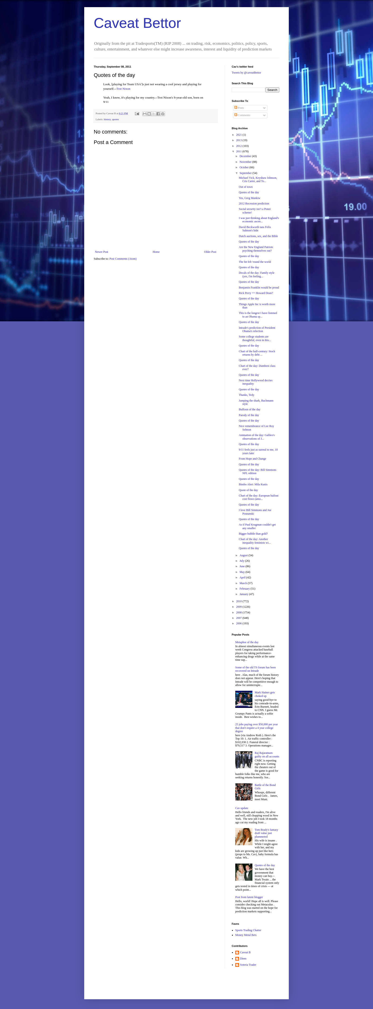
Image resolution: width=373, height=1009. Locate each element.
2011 (239, 151)
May (242, 572)
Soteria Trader (248, 964)
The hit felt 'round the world (255, 261)
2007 (239, 618)
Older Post (210, 251)
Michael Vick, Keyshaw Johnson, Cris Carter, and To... (258, 179)
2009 (239, 606)
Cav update (241, 808)
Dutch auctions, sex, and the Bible (258, 236)
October (245, 167)
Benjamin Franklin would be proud (259, 287)
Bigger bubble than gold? (253, 533)
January (244, 594)
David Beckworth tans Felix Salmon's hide (255, 228)
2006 (239, 623)
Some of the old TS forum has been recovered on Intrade (255, 669)
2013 (239, 140)
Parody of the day (249, 415)
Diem (243, 958)
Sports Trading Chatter (248, 930)
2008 (239, 612)
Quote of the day (248, 490)
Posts (239, 107)
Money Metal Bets (245, 935)
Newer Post (101, 251)
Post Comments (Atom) (123, 258)
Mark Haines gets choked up (265, 694)
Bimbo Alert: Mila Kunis (253, 484)
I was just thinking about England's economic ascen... (259, 219)
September (246, 173)
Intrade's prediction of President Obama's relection (257, 329)
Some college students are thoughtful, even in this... (255, 338)
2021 (239, 134)
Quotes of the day (249, 192)
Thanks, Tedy (246, 395)
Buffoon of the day (249, 409)
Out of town (246, 187)
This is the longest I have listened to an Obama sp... (258, 314)
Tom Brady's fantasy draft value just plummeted (266, 833)
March (244, 583)
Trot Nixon (123, 88)
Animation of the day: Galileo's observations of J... (257, 436)
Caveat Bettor (137, 23)
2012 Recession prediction (254, 203)
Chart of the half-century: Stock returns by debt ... (257, 353)
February (245, 588)
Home (156, 251)
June (242, 566)
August (244, 555)
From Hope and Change (252, 458)
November (246, 162)
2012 (239, 146)
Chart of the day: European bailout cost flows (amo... (258, 497)
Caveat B (245, 952)
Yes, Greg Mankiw (249, 198)
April (243, 577)
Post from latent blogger (249, 897)
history (107, 119)
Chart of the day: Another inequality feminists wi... (255, 540)
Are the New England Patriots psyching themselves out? (256, 248)
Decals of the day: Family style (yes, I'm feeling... (257, 274)
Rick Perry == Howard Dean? (256, 293)
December (246, 156)
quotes (115, 119)
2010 (239, 601)
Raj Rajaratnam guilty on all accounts (267, 754)
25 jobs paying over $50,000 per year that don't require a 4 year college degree (256, 728)
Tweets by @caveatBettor (246, 72)
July (242, 560)
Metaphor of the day (247, 642)
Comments (242, 115)
